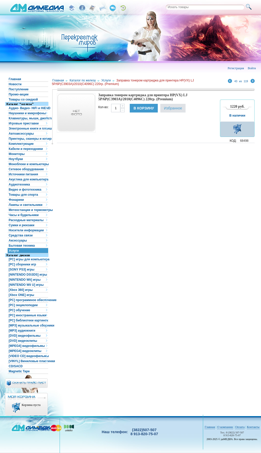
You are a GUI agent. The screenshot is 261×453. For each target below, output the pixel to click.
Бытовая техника (22, 245)
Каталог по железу (83, 80)
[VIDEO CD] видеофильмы (28, 356)
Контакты (253, 427)
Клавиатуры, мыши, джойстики (28, 118)
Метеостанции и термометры (28, 210)
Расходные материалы (26, 220)
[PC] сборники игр (22, 264)
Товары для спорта (23, 194)
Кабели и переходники (26, 149)
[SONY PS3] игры (21, 269)
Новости (15, 84)
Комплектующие (21, 144)
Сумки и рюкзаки (21, 225)
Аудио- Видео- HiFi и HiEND (28, 108)
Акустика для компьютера (28, 179)
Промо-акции (19, 94)
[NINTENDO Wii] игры (25, 279)
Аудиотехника (19, 184)
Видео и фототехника (25, 189)
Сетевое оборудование (26, 169)
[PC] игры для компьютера (28, 259)
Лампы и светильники (25, 205)
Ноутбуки (16, 159)
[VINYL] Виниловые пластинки (28, 361)
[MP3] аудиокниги (22, 330)
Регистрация (236, 68)
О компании (225, 427)
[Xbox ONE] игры (21, 295)
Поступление (19, 89)
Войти (252, 68)
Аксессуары (18, 240)
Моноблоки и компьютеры (28, 164)
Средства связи (21, 235)
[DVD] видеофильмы (25, 335)
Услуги (14, 250)
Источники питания (23, 174)
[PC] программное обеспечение (28, 300)
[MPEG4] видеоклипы (25, 351)
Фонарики (16, 200)
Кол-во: (103, 107)
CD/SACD (16, 366)
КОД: (233, 141)
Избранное (173, 108)
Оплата (240, 427)
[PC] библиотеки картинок (28, 320)
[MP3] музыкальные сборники (28, 325)
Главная (15, 79)
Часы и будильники (24, 215)
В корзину (144, 108)
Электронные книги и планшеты (28, 128)
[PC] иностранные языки (27, 315)
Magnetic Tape (19, 371)
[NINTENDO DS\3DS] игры (28, 274)
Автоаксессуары (21, 133)
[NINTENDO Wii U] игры (26, 285)
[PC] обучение (19, 310)
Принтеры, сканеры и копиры (28, 138)
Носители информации (26, 230)
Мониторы (17, 154)
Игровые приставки (24, 123)
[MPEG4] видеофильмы (27, 346)
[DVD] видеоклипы (23, 341)
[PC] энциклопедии (23, 305)
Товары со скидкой (23, 99)
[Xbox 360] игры (21, 290)
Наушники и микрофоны (27, 113)
